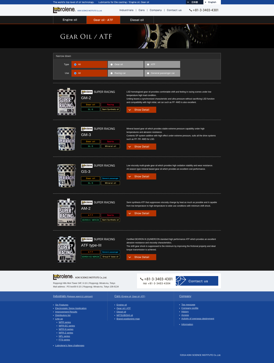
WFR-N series (66, 329)
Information (187, 324)
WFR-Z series (66, 332)
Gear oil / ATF (124, 308)
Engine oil (122, 304)
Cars (129, 296)
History (185, 311)
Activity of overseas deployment (197, 318)
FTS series (64, 339)
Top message (188, 304)
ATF (151, 64)
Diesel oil (121, 311)
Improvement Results (66, 311)
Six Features (61, 304)
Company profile (189, 308)
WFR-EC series (67, 325)
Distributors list (62, 315)
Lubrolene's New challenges (69, 345)
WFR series (65, 322)
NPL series (64, 336)
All (77, 64)
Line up (59, 318)
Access (185, 315)
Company (185, 296)
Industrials (73, 296)
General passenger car (161, 73)
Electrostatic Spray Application (70, 308)
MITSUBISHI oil (125, 315)
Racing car (118, 73)
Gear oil (116, 64)
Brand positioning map (128, 318)
